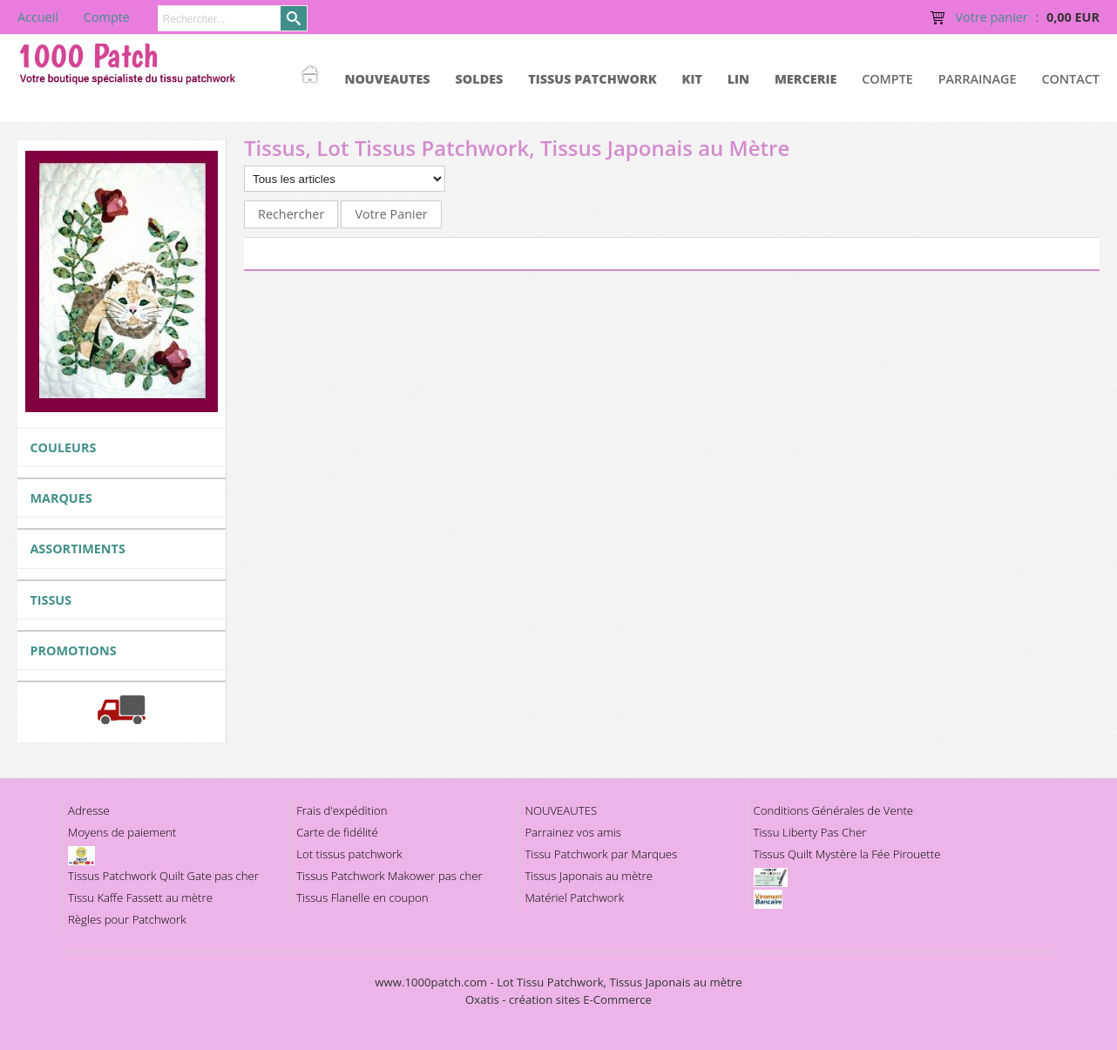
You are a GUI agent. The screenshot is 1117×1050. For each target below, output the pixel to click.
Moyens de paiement (122, 832)
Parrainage (977, 79)
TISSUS (50, 600)
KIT (692, 79)
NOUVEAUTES (387, 79)
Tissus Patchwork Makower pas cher (389, 876)
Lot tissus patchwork (349, 854)
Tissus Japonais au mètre (589, 876)
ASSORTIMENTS (77, 548)
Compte (887, 79)
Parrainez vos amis (573, 832)
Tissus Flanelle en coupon (362, 897)
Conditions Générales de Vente (834, 810)
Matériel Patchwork (574, 897)
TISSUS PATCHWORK (592, 79)
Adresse (89, 810)
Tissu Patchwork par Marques (601, 854)
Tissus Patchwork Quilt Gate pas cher (163, 876)
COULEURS (63, 447)
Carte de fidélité (337, 832)
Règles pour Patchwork (127, 919)
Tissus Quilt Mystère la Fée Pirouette (847, 854)
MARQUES (60, 498)
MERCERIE (805, 79)
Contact (1070, 79)
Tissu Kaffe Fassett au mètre (140, 897)
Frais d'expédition (341, 810)
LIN (738, 79)
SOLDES (479, 79)
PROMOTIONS (73, 650)
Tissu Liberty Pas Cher (810, 832)
